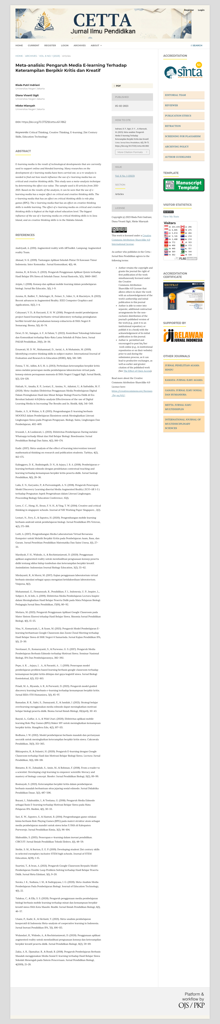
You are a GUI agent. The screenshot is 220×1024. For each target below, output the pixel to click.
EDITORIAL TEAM (175, 95)
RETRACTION (173, 126)
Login (65, 45)
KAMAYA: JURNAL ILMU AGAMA (184, 380)
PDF (118, 85)
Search (196, 45)
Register (50, 45)
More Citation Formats (130, 152)
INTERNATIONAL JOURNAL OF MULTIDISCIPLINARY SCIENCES (183, 424)
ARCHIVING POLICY (177, 146)
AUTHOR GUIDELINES (178, 156)
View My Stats (171, 216)
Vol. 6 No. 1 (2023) (49, 55)
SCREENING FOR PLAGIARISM (183, 136)
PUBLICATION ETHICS (178, 115)
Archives (80, 45)
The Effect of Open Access (137, 371)
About (95, 45)
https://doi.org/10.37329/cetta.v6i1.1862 (44, 122)
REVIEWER (171, 105)
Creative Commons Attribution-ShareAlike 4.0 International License (131, 240)
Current (33, 45)
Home (19, 45)
